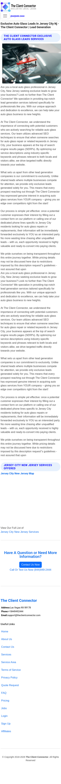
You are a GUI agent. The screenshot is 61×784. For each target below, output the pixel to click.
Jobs (4, 708)
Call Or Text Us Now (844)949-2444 (30, 569)
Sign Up (6, 723)
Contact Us (7, 646)
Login (4, 715)
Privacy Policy (9, 677)
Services (6, 654)
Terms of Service (11, 669)
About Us (6, 639)
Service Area (8, 662)
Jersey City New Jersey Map (17, 473)
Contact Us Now (30, 564)
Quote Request (10, 685)
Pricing (5, 700)
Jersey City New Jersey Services (20, 531)
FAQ (3, 692)
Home (4, 631)
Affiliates (6, 731)
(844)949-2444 (17, 16)
